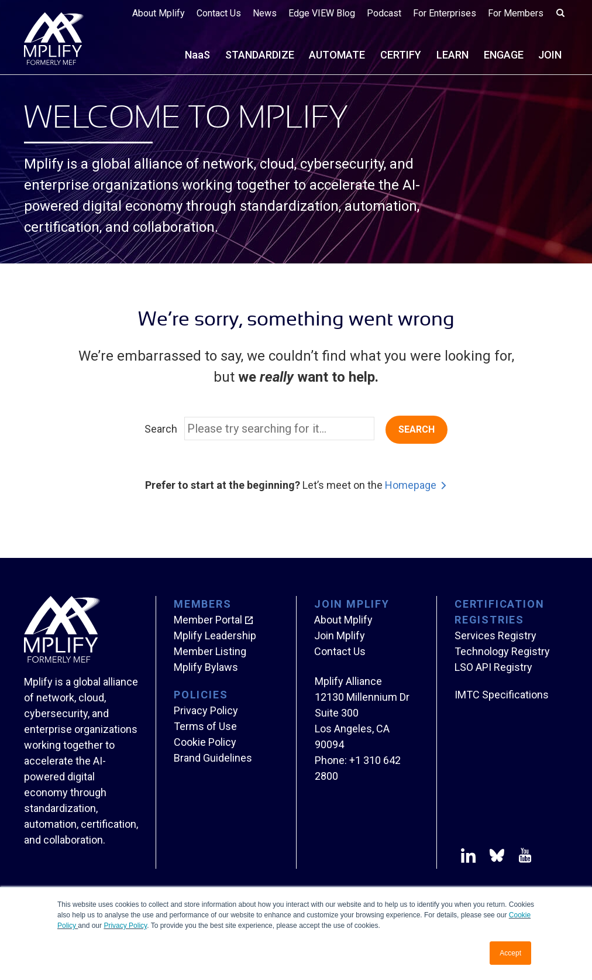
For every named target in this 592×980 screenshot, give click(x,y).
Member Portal (208, 620)
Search (160, 429)
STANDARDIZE (259, 55)
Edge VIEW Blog (321, 13)
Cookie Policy (205, 742)
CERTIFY (400, 55)
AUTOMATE (337, 55)
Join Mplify (339, 635)
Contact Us (219, 13)
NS (197, 55)
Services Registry (495, 635)
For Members (515, 13)
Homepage (410, 485)
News (265, 13)
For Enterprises (444, 13)
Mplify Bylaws (206, 667)
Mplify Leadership (215, 635)
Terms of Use (205, 726)
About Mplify (158, 13)
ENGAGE (504, 55)
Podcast (384, 13)
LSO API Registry (493, 667)
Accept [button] (510, 953)
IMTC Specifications (502, 694)
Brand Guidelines (213, 758)
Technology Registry (502, 651)
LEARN (452, 55)
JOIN (550, 55)
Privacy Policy (125, 925)
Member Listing (210, 651)
